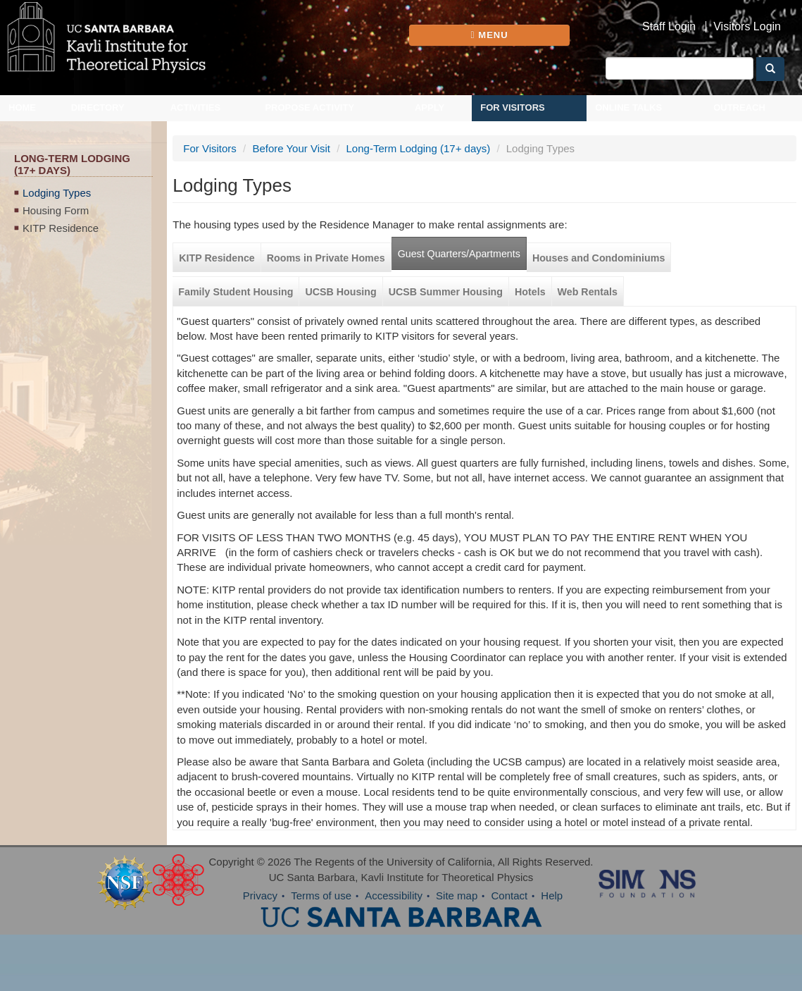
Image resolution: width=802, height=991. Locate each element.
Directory (98, 107)
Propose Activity (309, 107)
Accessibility (393, 895)
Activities (195, 107)
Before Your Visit (291, 148)
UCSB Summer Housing (446, 291)
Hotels (530, 291)
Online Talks (628, 107)
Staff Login (669, 26)
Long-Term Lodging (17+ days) (418, 148)
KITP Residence (61, 228)
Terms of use (321, 895)
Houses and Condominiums (598, 258)
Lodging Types (57, 193)
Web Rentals (588, 291)
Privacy (260, 895)
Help (552, 895)
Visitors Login (747, 26)
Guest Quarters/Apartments (459, 253)
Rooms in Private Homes (326, 258)
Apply (429, 107)
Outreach (739, 107)
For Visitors (512, 107)
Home (22, 107)
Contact (509, 895)
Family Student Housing (235, 291)
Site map (456, 895)
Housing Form (56, 210)
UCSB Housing (340, 291)
